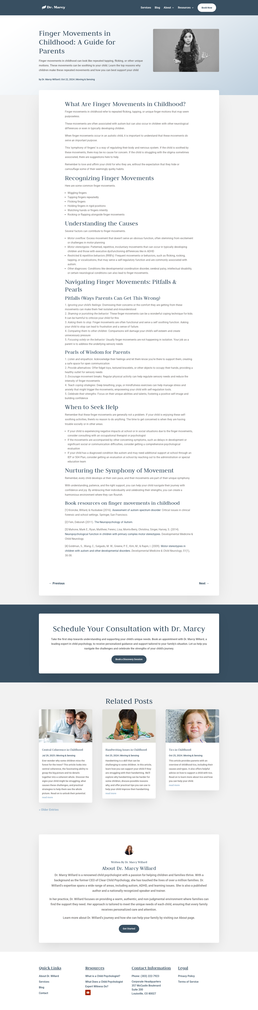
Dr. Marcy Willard (51, 79)
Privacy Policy (186, 976)
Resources (184, 7)
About (167, 7)
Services (146, 7)
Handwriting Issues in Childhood (126, 749)
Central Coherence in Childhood (62, 749)
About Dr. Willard (49, 976)
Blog (157, 7)
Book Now (207, 7)
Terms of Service (188, 981)
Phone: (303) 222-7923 (145, 976)
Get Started (129, 928)
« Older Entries (49, 809)
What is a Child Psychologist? (102, 976)
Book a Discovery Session (129, 659)
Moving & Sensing (85, 79)
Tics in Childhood (180, 749)
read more (47, 797)
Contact (43, 993)
